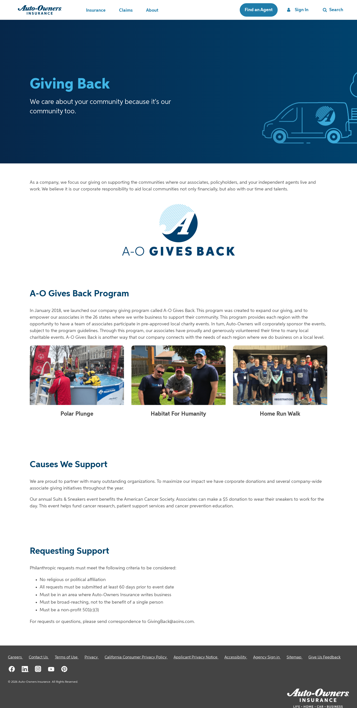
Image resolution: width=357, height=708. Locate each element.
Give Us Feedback (324, 657)
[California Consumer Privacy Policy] (136, 657)
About (152, 10)
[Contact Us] (39, 657)
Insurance (96, 10)
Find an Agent (259, 10)
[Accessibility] (235, 657)
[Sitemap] (294, 657)
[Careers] (15, 657)
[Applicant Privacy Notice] (196, 657)
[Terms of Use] (67, 657)
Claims (126, 10)
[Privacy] (92, 657)
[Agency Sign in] (267, 657)
